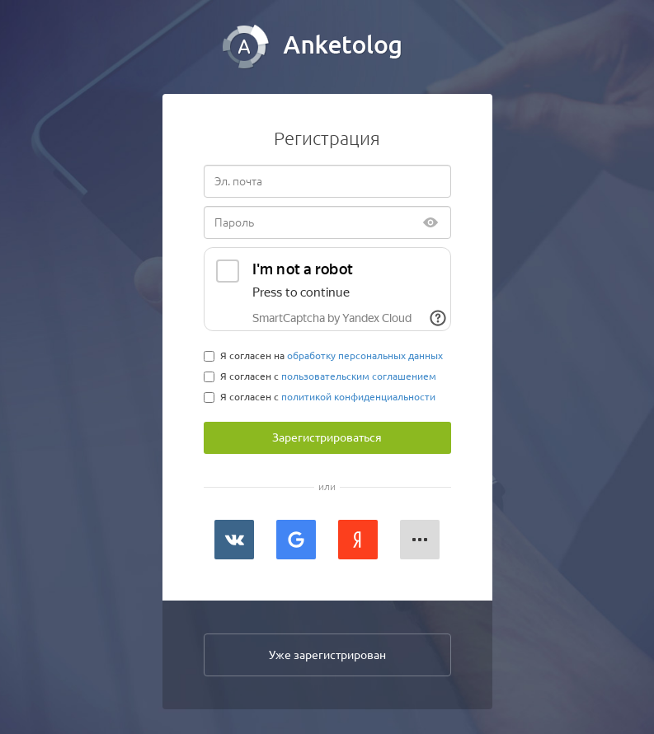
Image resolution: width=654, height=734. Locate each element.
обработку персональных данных (365, 355)
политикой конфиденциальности (358, 396)
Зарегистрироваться (327, 437)
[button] (420, 539)
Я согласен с (320, 376)
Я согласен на (323, 356)
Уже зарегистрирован (327, 655)
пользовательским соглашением (358, 376)
